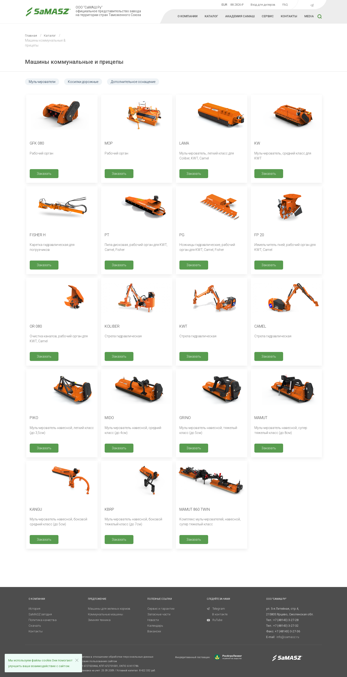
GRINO (185, 418)
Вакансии (154, 631)
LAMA (184, 143)
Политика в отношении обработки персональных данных (115, 656)
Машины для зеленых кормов (109, 608)
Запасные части (158, 614)
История (34, 608)
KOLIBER (112, 326)
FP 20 (259, 235)
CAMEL (260, 326)
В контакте (219, 614)
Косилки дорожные (83, 82)
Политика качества (43, 620)
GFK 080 (37, 143)
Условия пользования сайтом (97, 661)
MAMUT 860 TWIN (194, 509)
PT (107, 235)
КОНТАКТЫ (289, 16)
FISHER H (37, 235)
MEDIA (309, 16)
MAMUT (260, 418)
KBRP (109, 509)
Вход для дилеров (263, 4)
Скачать (35, 625)
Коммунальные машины (105, 614)
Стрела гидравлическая (123, 336)
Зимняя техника (99, 620)
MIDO (109, 418)
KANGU (36, 509)
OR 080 (36, 326)
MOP (109, 143)
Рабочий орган (41, 153)
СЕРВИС (268, 16)
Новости (153, 620)
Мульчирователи (42, 82)
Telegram (216, 608)
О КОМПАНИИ (188, 16)
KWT (183, 326)
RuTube (214, 620)
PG (181, 235)
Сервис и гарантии (160, 608)
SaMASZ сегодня (40, 614)
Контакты (36, 631)
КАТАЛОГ (211, 16)
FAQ (285, 4)
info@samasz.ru (288, 637)
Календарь (155, 625)
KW (257, 143)
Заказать (44, 174)
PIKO (34, 418)
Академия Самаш (240, 16)
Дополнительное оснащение (133, 82)
